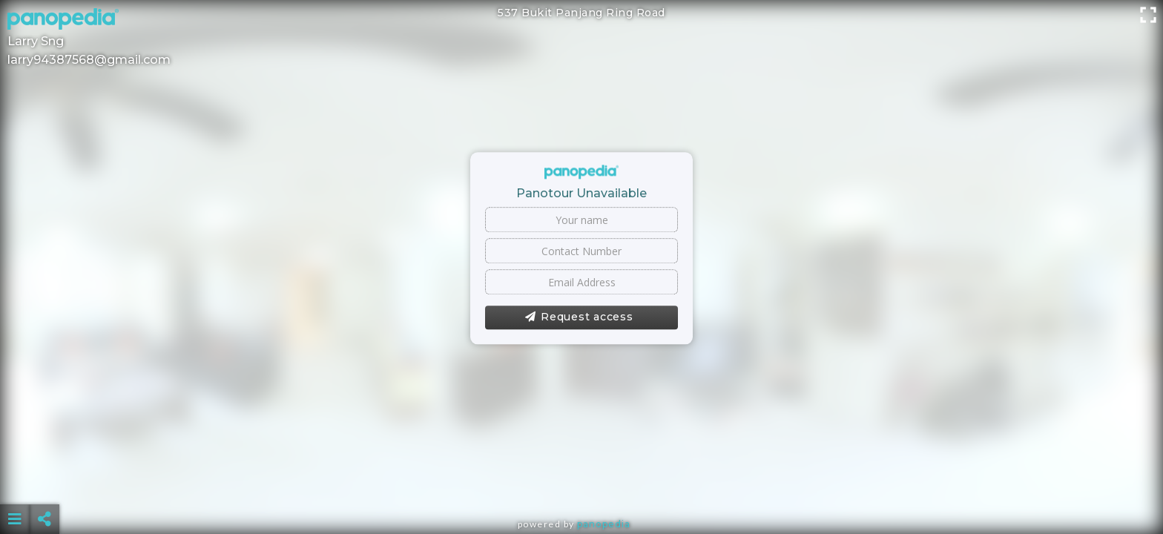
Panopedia (603, 524)
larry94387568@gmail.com (89, 60)
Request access (579, 317)
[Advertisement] (581, 482)
